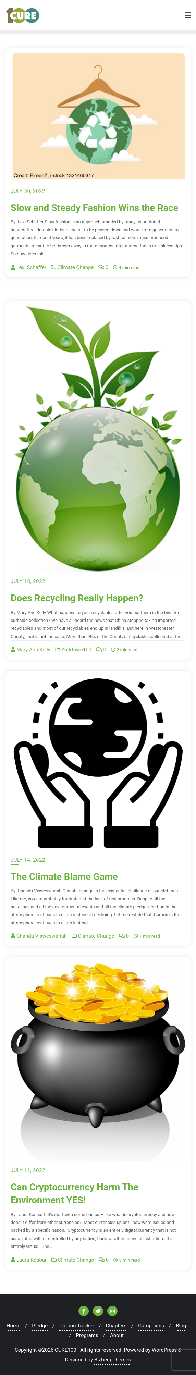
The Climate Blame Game (68, 876)
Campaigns (151, 1326)
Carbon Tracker (76, 1326)
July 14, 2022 (28, 860)
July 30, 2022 (28, 191)
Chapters (116, 1326)
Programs (87, 1335)
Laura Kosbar (29, 1259)
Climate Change (72, 280)
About (117, 1335)
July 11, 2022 (28, 1170)
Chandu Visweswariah (39, 936)
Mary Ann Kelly (30, 650)
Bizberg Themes (112, 1359)
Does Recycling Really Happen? (82, 598)
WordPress (164, 1350)
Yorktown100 (73, 650)
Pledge (40, 1326)
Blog (181, 1326)
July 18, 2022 (28, 581)
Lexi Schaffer (28, 280)
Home (13, 1326)
